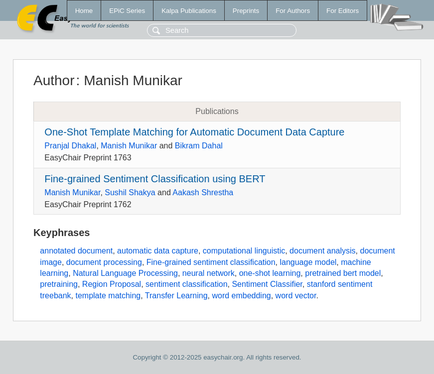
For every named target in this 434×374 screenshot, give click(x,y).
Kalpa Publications (188, 10)
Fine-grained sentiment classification (211, 262)
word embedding (241, 295)
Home (84, 10)
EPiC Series (127, 10)
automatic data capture (157, 251)
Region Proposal (111, 284)
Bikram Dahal (199, 145)
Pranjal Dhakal (70, 145)
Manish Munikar (129, 145)
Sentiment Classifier (267, 284)
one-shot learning (270, 273)
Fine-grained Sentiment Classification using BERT (154, 178)
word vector (296, 295)
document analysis (322, 251)
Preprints (246, 10)
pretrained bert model (343, 273)
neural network (208, 273)
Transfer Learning (176, 295)
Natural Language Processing (125, 273)
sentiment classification (186, 284)
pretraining (59, 284)
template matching (108, 295)
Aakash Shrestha (202, 192)
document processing (104, 262)
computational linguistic (244, 251)
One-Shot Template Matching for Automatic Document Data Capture (194, 131)
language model (308, 262)
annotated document (76, 251)
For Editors (342, 10)
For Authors (293, 10)
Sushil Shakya (130, 192)
